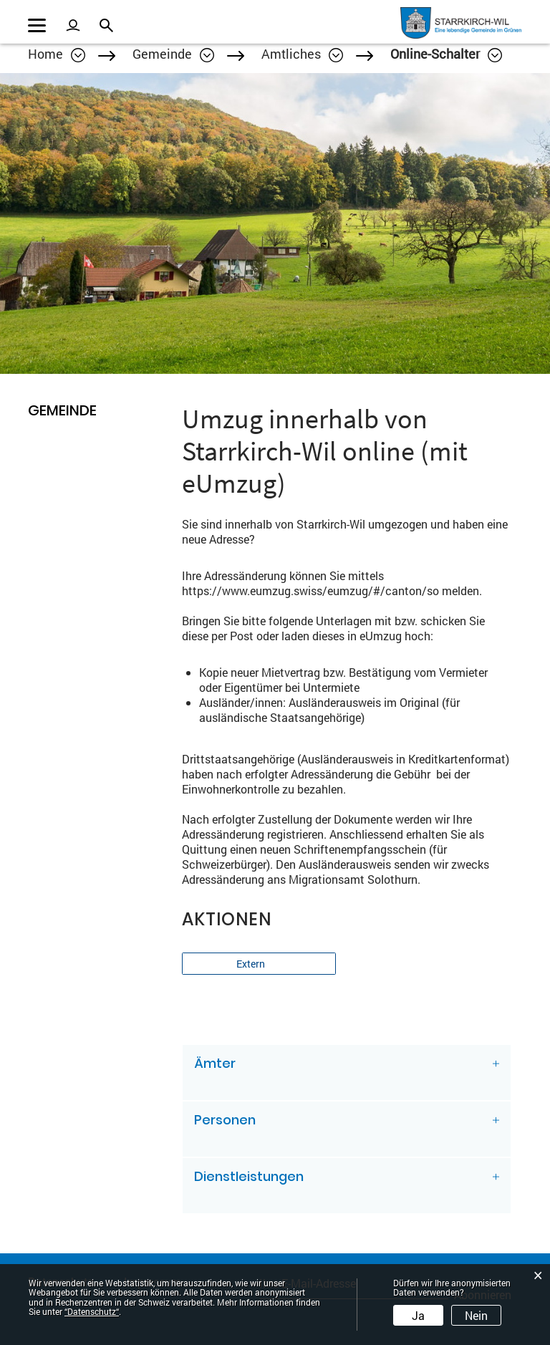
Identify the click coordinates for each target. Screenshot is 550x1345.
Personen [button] (225, 1120)
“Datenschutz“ (91, 1311)
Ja (418, 1315)
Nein (476, 1315)
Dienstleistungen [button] (249, 1176)
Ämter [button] (215, 1063)
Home (45, 53)
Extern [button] (251, 963)
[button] (173, 53)
